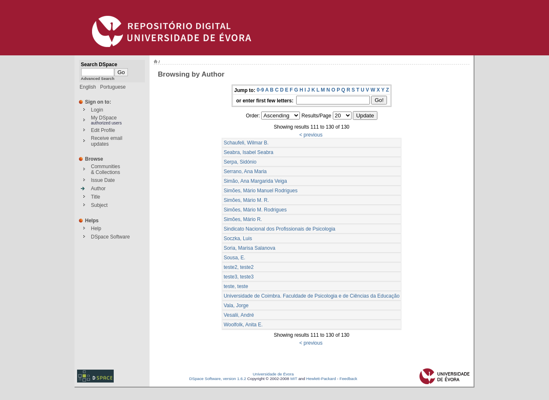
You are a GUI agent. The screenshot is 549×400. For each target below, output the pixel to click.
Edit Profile (103, 130)
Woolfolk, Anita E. (243, 325)
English (88, 87)
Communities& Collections (105, 169)
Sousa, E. (234, 258)
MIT (293, 378)
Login (97, 110)
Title (95, 197)
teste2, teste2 (239, 267)
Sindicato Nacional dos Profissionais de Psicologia (279, 229)
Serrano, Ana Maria (245, 171)
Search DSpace (99, 64)
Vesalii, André (239, 315)
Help (96, 228)
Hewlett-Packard (321, 378)
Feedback (348, 378)
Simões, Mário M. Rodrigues (255, 210)
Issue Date (103, 180)
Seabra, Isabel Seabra (248, 152)
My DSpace (104, 118)
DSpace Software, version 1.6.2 (217, 378)
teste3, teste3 (239, 277)
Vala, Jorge (236, 305)
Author (98, 188)
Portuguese (112, 87)
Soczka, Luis (238, 238)
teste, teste (236, 286)
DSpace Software (110, 237)
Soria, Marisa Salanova (249, 248)
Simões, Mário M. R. (246, 200)
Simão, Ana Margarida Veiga (255, 181)
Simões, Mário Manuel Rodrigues (260, 191)
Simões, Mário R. (243, 219)
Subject (99, 205)
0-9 (260, 90)
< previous (310, 135)
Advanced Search (98, 78)
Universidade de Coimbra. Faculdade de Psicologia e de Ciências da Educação (311, 296)
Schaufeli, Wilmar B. (246, 143)
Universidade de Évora (273, 374)
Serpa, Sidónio (240, 162)
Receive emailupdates (106, 141)
